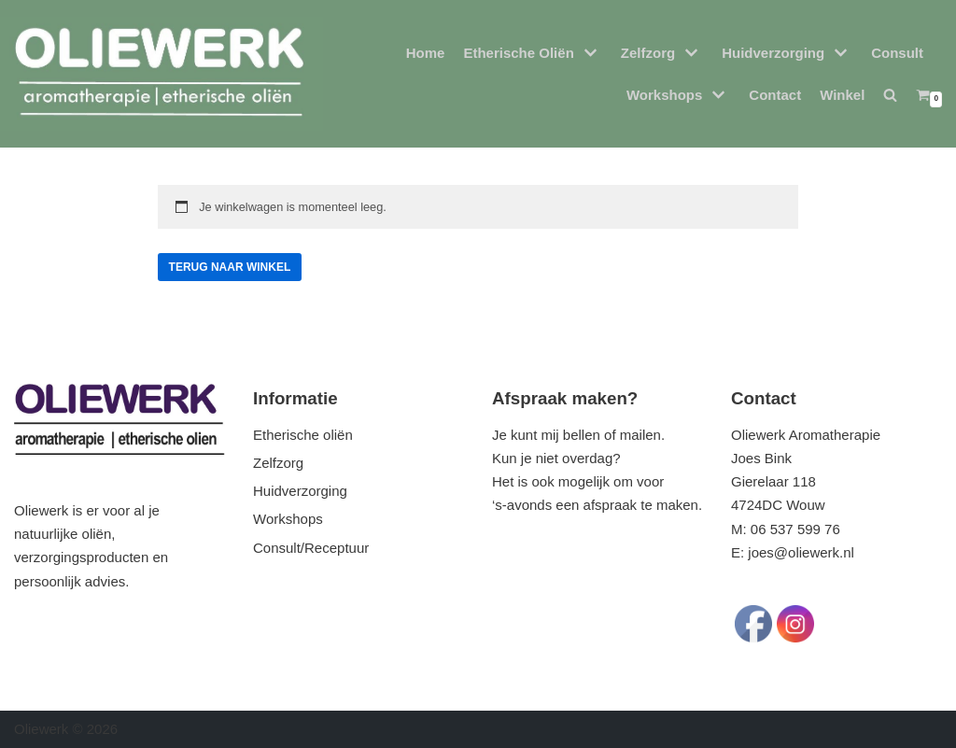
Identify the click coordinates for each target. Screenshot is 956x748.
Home (425, 53)
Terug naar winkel (230, 267)
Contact (775, 95)
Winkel (842, 95)
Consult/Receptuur (311, 548)
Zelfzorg (278, 463)
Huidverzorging (300, 491)
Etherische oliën (303, 435)
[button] (890, 95)
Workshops (288, 519)
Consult (897, 53)
